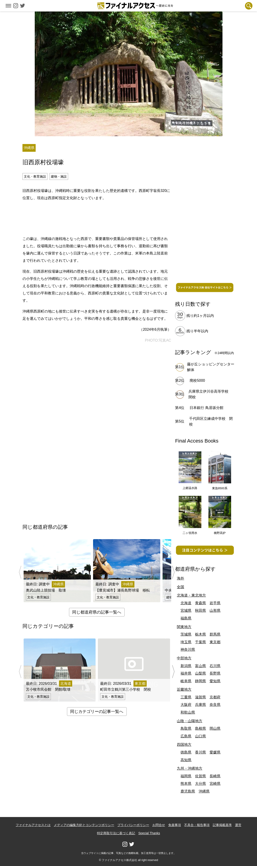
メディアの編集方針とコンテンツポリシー (84, 825)
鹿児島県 (187, 791)
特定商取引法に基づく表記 (116, 833)
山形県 (215, 610)
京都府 (215, 697)
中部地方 (184, 658)
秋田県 (200, 610)
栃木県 (200, 634)
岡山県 (215, 728)
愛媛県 (215, 752)
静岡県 (200, 681)
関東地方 (184, 627)
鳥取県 (185, 728)
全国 (180, 587)
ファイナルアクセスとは (33, 825)
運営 (238, 825)
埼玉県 (185, 642)
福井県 (185, 673)
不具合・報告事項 (197, 825)
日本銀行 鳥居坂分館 (206, 408)
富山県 (200, 666)
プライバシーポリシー (133, 825)
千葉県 (200, 642)
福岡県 (185, 776)
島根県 (200, 728)
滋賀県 (200, 697)
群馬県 (215, 634)
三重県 (185, 697)
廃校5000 (197, 380)
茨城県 (185, 634)
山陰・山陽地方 (189, 721)
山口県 (200, 736)
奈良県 (215, 705)
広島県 (185, 736)
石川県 (215, 666)
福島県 (185, 618)
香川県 (200, 752)
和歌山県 (187, 712)
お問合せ (158, 825)
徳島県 (185, 752)
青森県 (200, 603)
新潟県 (185, 666)
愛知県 (215, 681)
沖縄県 (204, 791)
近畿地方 (184, 689)
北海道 (185, 603)
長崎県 (215, 776)
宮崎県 (215, 783)
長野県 (215, 673)
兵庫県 (200, 705)
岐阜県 (185, 681)
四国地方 (184, 744)
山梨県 (200, 673)
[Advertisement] (97, 217)
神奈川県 (187, 649)
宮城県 (185, 610)
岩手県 (215, 603)
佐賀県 (200, 776)
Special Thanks (149, 833)
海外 (180, 578)
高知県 (185, 760)
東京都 (215, 642)
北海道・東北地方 (191, 595)
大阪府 (185, 705)
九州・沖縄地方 (189, 768)
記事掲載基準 (222, 825)
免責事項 (174, 825)
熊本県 (185, 783)
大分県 (200, 783)
